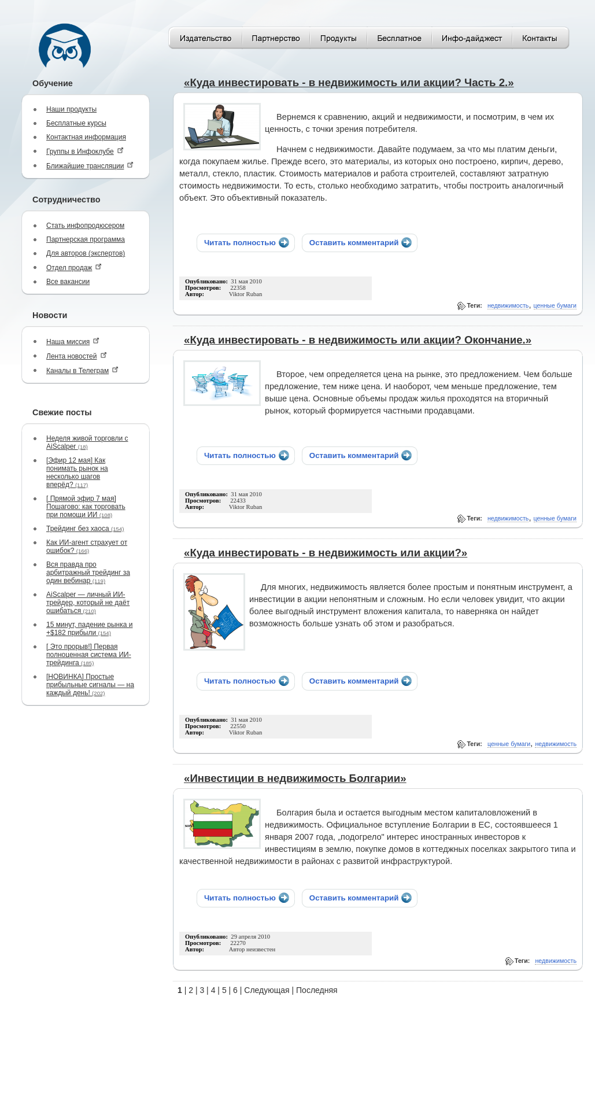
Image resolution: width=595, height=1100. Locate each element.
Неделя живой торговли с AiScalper (87, 442)
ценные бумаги (555, 305)
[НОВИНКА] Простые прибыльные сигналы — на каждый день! (90, 685)
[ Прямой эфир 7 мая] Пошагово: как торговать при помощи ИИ (85, 506)
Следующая (266, 990)
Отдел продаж (74, 267)
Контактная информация (86, 137)
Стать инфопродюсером (85, 226)
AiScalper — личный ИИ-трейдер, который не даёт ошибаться (88, 602)
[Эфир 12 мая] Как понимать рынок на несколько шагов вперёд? (77, 472)
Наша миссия (72, 341)
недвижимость (508, 305)
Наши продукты (71, 109)
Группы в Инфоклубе (85, 151)
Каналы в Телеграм (82, 370)
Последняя (317, 990)
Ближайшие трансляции (90, 165)
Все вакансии (68, 282)
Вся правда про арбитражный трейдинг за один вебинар (88, 572)
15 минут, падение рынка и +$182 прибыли (89, 629)
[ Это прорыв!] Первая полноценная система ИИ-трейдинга (88, 655)
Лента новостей (76, 356)
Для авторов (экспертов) (85, 253)
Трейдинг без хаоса (85, 529)
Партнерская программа (85, 239)
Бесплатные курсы (76, 123)
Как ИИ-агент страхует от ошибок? (86, 546)
